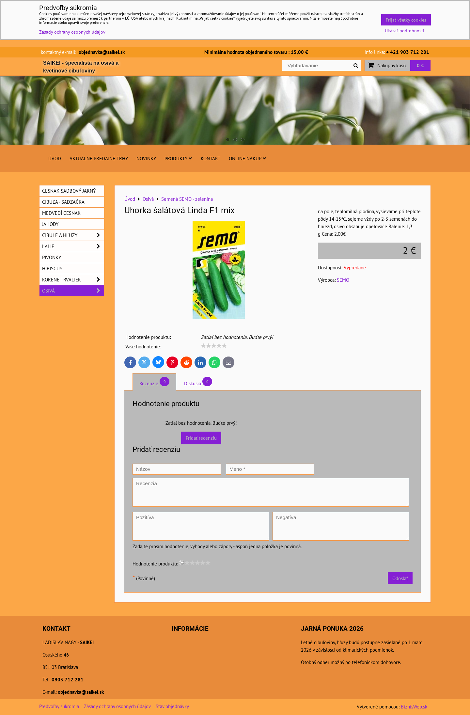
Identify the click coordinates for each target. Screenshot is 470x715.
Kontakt (210, 158)
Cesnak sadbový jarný (69, 190)
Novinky (146, 158)
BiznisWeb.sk (414, 706)
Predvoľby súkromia (59, 706)
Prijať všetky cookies (406, 20)
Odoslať (400, 578)
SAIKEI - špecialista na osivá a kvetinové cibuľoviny (80, 66)
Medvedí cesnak (61, 213)
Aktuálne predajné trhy (99, 158)
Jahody (50, 224)
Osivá (73, 290)
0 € (420, 65)
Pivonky (51, 257)
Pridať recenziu (201, 438)
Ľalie (73, 246)
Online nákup (247, 158)
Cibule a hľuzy (73, 235)
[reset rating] (181, 562)
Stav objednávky (172, 706)
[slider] (214, 345)
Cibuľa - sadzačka (63, 202)
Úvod (54, 158)
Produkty (178, 158)
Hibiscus (52, 268)
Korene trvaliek (73, 279)
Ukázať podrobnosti (404, 30)
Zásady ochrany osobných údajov (117, 706)
